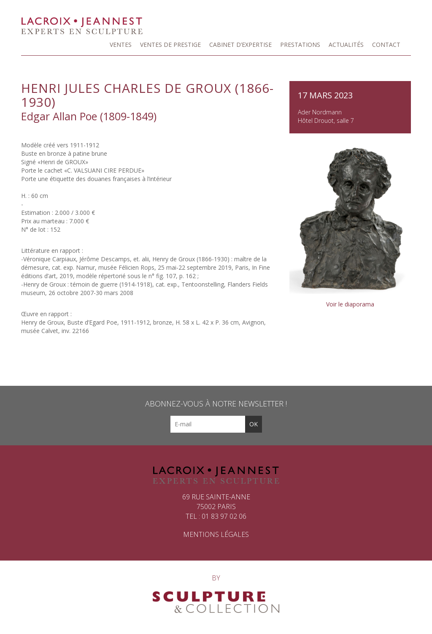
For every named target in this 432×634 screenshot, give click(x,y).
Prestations (300, 45)
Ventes (121, 45)
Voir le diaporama (350, 304)
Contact (386, 45)
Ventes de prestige (170, 45)
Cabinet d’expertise (240, 45)
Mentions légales (216, 534)
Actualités (346, 45)
